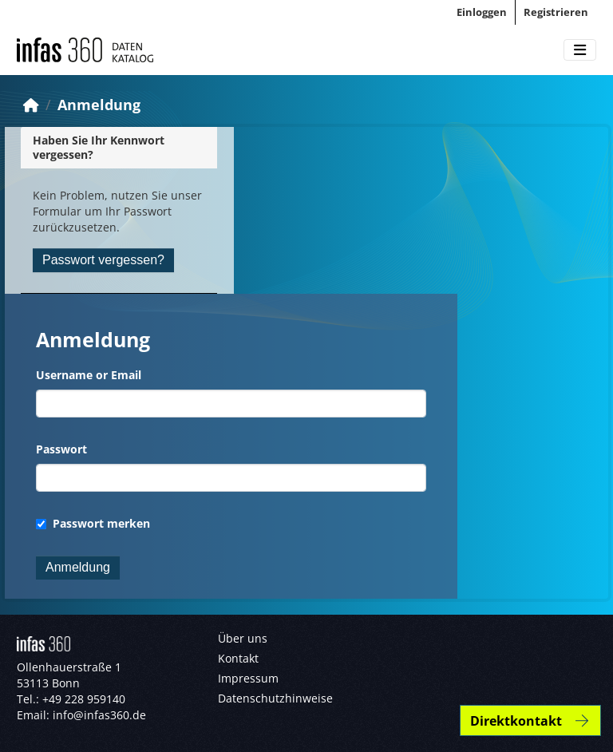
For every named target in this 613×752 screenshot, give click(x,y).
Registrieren (556, 12)
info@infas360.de (99, 714)
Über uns (242, 638)
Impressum (248, 678)
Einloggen (482, 12)
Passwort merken (93, 523)
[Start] (31, 104)
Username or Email (88, 374)
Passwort (61, 449)
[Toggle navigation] (580, 50)
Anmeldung (98, 104)
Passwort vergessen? (103, 260)
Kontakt (238, 658)
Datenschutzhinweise (275, 698)
